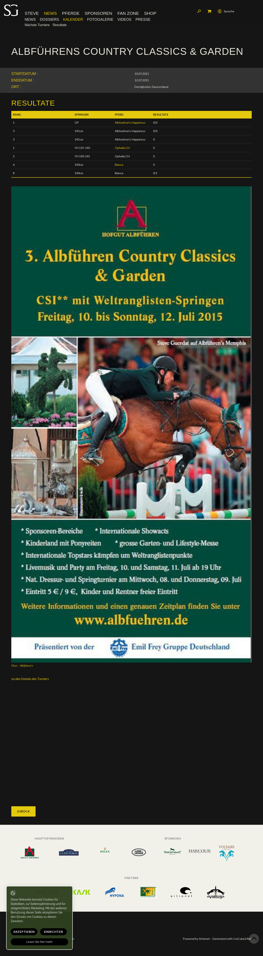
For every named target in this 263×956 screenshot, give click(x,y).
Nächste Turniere (37, 25)
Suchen (199, 11)
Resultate (60, 25)
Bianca (119, 164)
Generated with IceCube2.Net (232, 938)
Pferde (71, 13)
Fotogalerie (100, 19)
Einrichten (53, 931)
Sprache (226, 11)
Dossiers (49, 19)
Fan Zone (128, 13)
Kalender (73, 19)
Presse (142, 19)
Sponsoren (98, 13)
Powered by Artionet (196, 938)
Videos (124, 19)
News (50, 13)
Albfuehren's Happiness (130, 122)
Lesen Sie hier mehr (39, 941)
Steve (32, 13)
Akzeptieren (24, 931)
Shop (150, 13)
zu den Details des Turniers (30, 679)
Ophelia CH (122, 148)
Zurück (23, 811)
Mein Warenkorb (209, 11)
